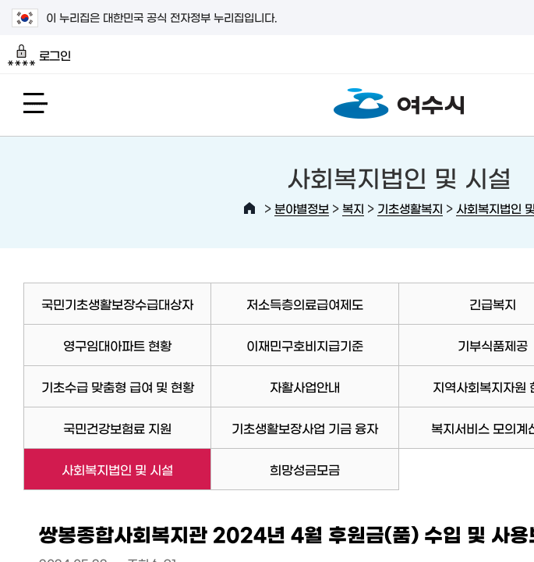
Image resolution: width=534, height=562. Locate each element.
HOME (249, 208)
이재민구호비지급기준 (304, 345)
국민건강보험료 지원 (117, 428)
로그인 (39, 55)
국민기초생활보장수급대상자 (117, 303)
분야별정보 (301, 208)
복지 (353, 208)
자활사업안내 (305, 386)
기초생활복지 (410, 208)
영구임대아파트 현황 (117, 345)
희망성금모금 (305, 469)
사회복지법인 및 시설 (98, 469)
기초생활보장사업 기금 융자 (305, 428)
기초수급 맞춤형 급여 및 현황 (117, 386)
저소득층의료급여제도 (304, 303)
